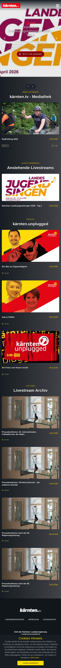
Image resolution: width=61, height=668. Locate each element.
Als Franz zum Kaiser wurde (15, 368)
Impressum (33, 619)
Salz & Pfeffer (8, 317)
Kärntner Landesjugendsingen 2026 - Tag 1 (22, 206)
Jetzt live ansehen (30, 54)
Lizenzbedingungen (14, 619)
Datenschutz (49, 619)
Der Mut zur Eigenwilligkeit (14, 267)
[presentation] (29, 86)
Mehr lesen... (35, 658)
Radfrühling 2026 (10, 139)
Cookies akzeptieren (30, 663)
